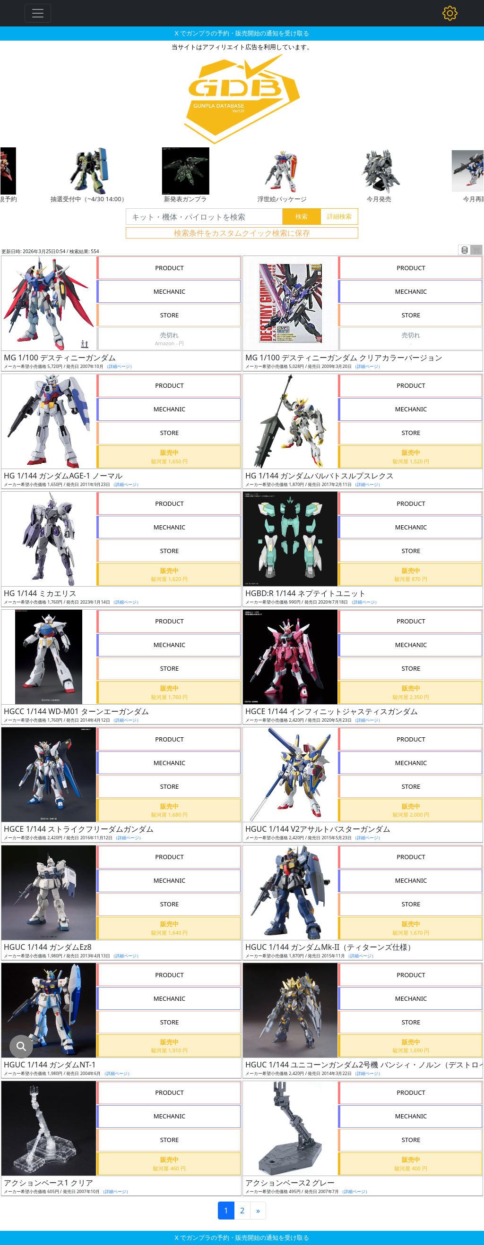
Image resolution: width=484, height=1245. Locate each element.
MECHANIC (170, 291)
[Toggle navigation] (38, 13)
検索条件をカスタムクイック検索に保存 (242, 233)
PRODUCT (169, 268)
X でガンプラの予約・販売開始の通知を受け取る (242, 33)
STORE (169, 315)
